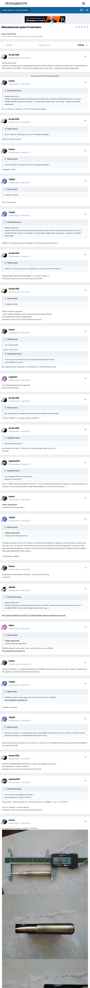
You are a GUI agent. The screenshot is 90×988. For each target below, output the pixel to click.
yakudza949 (14, 461)
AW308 (12, 587)
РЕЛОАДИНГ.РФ (16, 3)
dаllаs (11, 625)
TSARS (12, 179)
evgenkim (13, 377)
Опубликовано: (19, 58)
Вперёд (81, 45)
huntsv (12, 81)
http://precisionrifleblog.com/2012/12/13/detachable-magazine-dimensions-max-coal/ (34, 615)
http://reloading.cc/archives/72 (13, 651)
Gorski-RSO (11, 34)
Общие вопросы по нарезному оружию (28, 36)
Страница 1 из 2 (45, 45)
